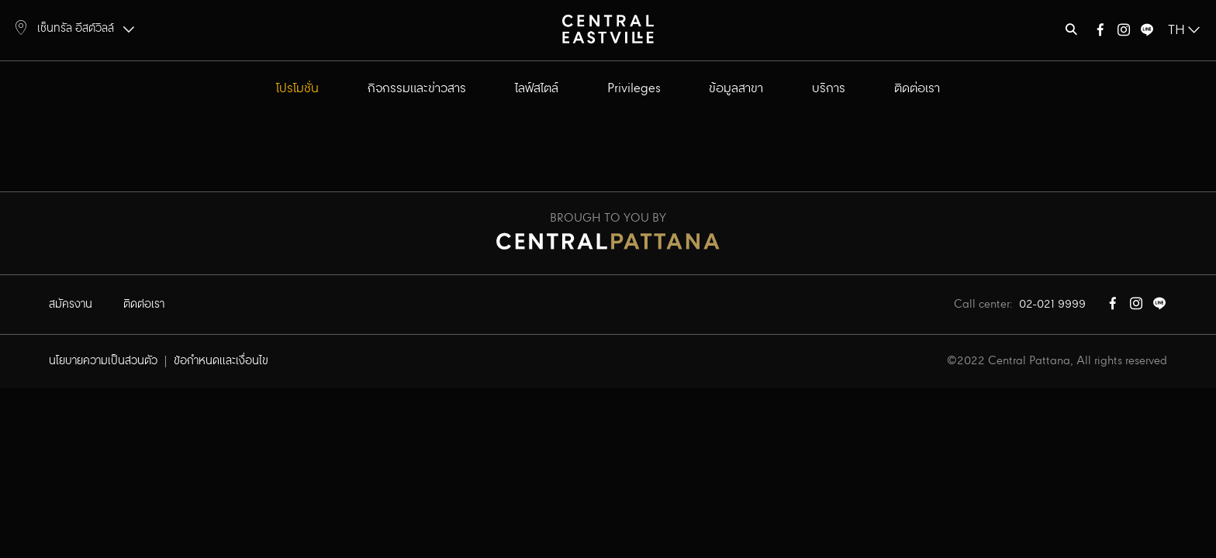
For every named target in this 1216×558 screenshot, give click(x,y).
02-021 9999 (1052, 304)
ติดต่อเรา (917, 88)
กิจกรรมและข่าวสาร (417, 88)
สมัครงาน (70, 304)
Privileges (634, 88)
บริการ (828, 88)
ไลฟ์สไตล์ (536, 88)
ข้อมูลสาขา (736, 88)
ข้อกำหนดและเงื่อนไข (221, 361)
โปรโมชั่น (297, 88)
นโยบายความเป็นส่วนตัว (103, 361)
